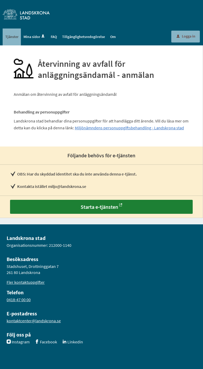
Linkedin (75, 341)
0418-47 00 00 (19, 299)
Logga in (186, 36)
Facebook (48, 341)
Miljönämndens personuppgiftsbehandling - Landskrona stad (129, 127)
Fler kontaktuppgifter (26, 282)
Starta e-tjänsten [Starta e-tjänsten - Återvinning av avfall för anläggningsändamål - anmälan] (99, 207)
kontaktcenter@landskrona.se (34, 320)
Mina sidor (34, 36)
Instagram (21, 341)
